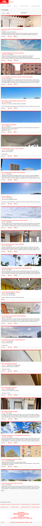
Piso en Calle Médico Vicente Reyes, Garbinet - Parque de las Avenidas (17, 76)
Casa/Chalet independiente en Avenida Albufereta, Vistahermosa (16, 435)
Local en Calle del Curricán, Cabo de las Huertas (12, 483)
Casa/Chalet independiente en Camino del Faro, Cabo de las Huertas (16, 268)
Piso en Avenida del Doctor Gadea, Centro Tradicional (13, 172)
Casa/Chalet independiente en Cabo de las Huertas (13, 53)
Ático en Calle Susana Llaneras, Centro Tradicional (13, 244)
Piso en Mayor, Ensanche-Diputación (10, 411)
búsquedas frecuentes (6, 502)
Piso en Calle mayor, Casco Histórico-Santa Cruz (12, 29)
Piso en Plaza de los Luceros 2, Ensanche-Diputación (13, 339)
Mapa (8, 13)
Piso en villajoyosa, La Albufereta (9, 124)
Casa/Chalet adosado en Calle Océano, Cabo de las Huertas (15, 220)
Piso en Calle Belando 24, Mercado (9, 363)
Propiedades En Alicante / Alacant (5, 504)
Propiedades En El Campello (35, 504)
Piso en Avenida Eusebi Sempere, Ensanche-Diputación (14, 315)
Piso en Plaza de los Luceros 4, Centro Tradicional (13, 148)
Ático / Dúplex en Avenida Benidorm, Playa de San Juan (14, 100)
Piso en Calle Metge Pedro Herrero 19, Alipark (12, 459)
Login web (2, 522)
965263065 (11, 0)
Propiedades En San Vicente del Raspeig (17, 504)
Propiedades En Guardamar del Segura (27, 504)
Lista (3, 13)
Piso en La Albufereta (6, 196)
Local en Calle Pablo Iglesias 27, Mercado (11, 292)
